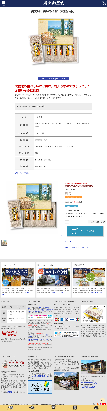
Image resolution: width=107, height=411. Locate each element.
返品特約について (72, 241)
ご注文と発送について (8, 356)
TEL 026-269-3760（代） (89, 383)
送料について (5, 301)
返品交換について (34, 356)
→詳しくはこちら (58, 292)
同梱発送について (87, 301)
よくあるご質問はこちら (40, 376)
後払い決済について (34, 301)
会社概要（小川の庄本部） (90, 356)
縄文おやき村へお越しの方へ (64, 356)
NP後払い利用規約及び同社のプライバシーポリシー (40, 310)
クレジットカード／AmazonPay (65, 301)
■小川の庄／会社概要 (88, 387)
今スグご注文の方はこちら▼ (53, 78)
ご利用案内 (10, 392)
